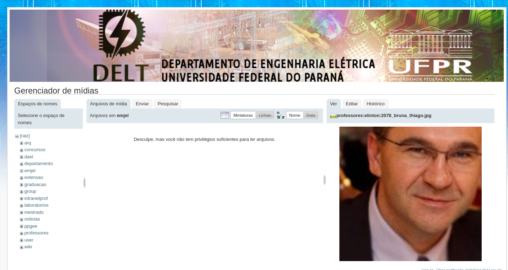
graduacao (35, 184)
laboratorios (36, 205)
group (30, 191)
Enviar (142, 103)
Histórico (376, 103)
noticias (32, 219)
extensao (33, 177)
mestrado (33, 212)
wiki (28, 246)
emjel (29, 170)
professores (36, 232)
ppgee (30, 226)
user (28, 240)
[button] (243, 115)
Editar (352, 103)
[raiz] (25, 135)
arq (27, 142)
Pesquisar (168, 103)
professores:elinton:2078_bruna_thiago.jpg (384, 115)
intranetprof (36, 198)
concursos (34, 149)
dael (28, 156)
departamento (38, 163)
